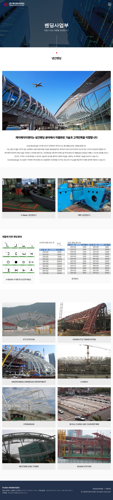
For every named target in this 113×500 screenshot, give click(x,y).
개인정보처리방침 (98, 489)
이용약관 (108, 489)
